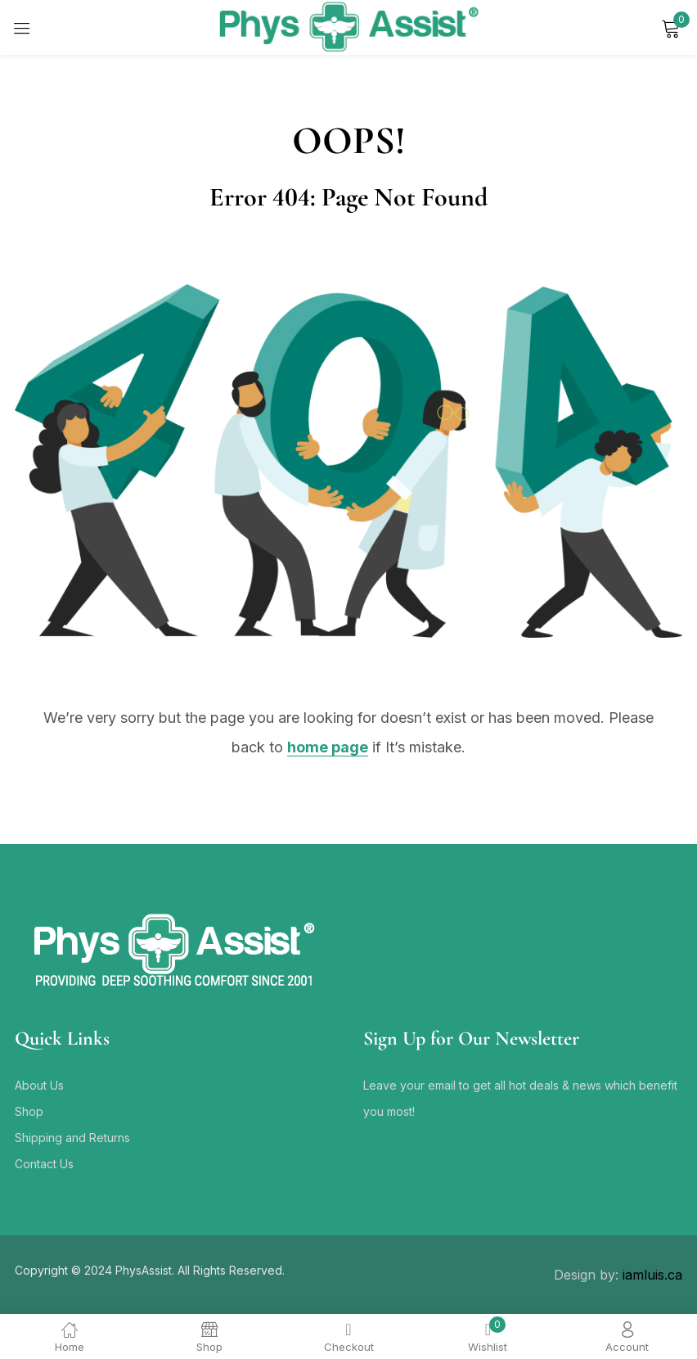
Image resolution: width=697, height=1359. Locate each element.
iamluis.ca (652, 1274)
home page (327, 747)
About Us (39, 1085)
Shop (29, 1111)
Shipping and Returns (72, 1138)
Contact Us (44, 1164)
